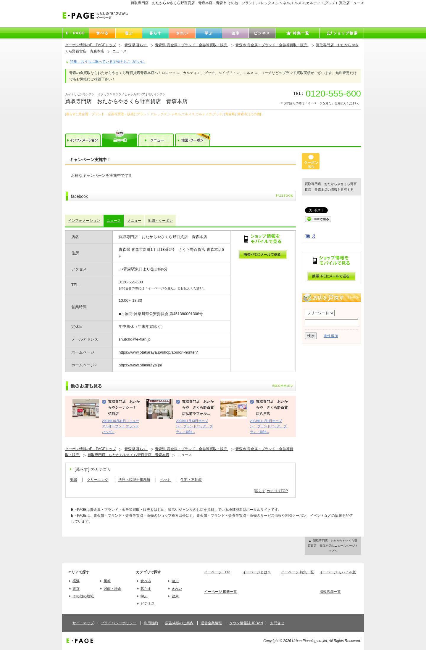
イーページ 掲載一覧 (220, 592)
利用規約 (151, 623)
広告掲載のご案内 (179, 623)
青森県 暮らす (136, 45)
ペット (165, 480)
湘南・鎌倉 (112, 589)
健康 (175, 596)
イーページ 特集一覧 (297, 572)
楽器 (73, 480)
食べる (146, 581)
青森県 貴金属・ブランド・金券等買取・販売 (191, 45)
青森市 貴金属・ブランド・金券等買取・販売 (272, 45)
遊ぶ (175, 581)
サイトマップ (83, 623)
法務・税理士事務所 (134, 480)
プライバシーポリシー (118, 623)
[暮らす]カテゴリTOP (271, 491)
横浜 (76, 581)
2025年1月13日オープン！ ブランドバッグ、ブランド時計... (194, 426)
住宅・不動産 (191, 480)
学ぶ (144, 596)
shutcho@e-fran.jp (135, 339)
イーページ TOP (217, 572)
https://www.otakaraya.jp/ (140, 365)
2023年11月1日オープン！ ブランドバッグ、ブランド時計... (268, 426)
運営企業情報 (211, 623)
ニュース (113, 221)
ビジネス (148, 603)
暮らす (146, 589)
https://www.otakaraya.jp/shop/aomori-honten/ (158, 352)
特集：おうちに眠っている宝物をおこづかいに (107, 62)
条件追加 (331, 336)
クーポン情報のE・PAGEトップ (90, 45)
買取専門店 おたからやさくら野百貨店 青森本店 (128, 455)
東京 (76, 589)
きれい (177, 589)
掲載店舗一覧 (330, 592)
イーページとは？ (257, 572)
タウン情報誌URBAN (246, 623)
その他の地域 (83, 596)
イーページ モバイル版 (338, 572)
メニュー (134, 221)
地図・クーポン (160, 221)
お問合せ (277, 623)
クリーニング (97, 480)
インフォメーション (84, 221)
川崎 (107, 581)
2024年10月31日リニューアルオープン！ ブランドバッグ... (120, 426)
